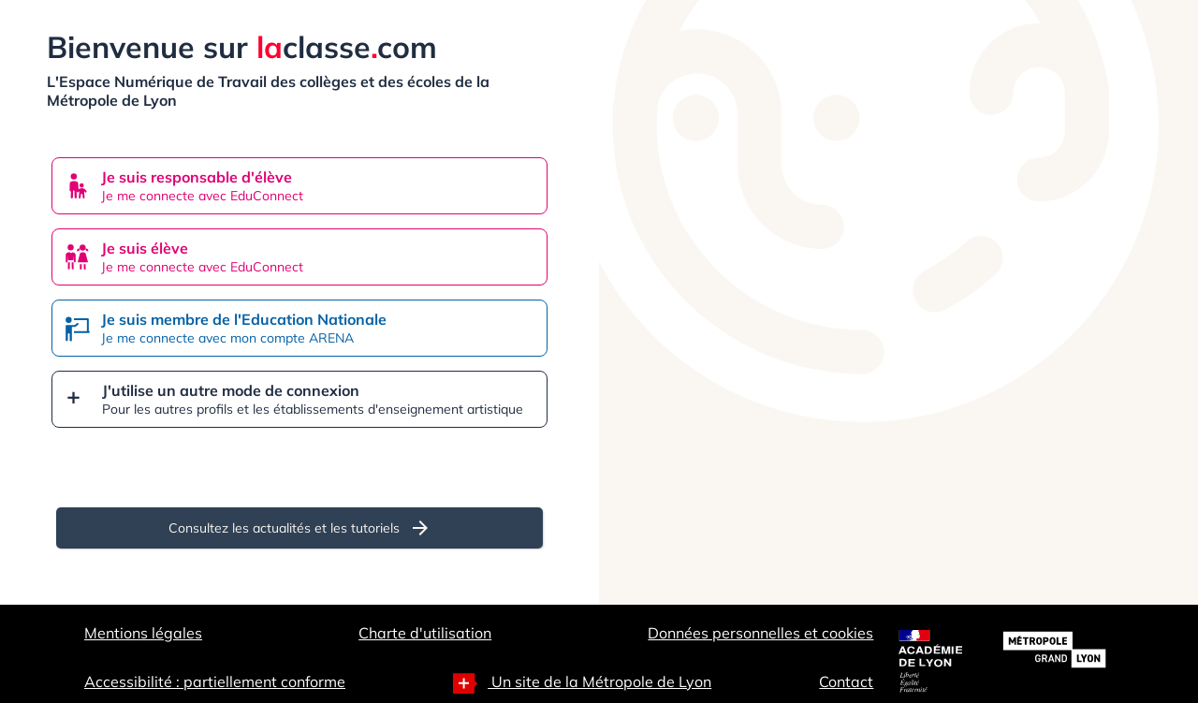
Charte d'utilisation (424, 632)
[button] (299, 399)
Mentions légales (143, 632)
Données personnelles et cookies (760, 632)
